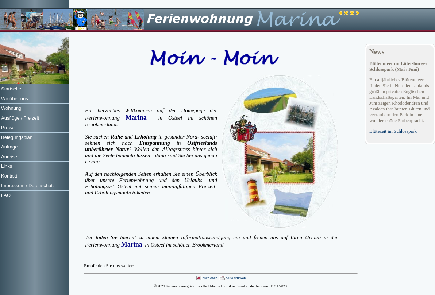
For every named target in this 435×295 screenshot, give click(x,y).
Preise (8, 127)
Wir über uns (14, 98)
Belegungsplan (16, 137)
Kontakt (9, 176)
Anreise (9, 156)
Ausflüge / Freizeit (20, 118)
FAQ (6, 195)
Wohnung (11, 108)
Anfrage (9, 147)
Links (6, 166)
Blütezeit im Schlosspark (393, 131)
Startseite (11, 89)
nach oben (210, 278)
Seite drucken (236, 278)
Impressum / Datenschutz (28, 185)
